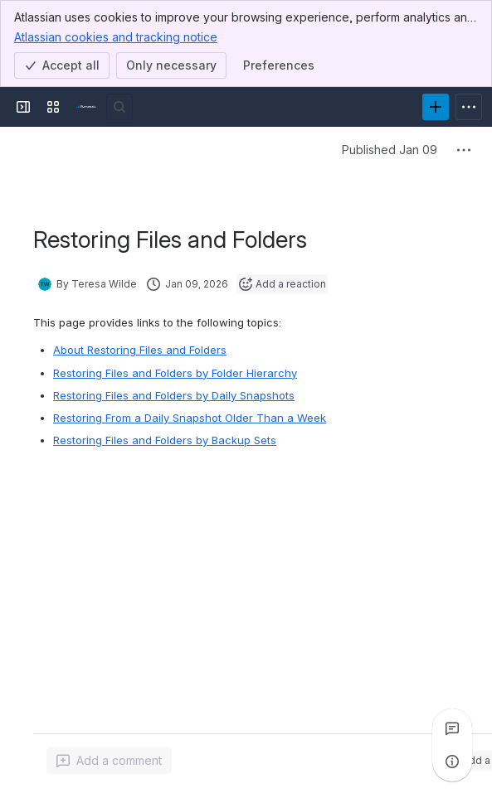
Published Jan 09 (389, 150)
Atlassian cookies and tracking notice (115, 36)
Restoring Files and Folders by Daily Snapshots (174, 395)
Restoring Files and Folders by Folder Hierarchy (175, 373)
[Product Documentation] (86, 107)
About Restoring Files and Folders (140, 349)
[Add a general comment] (109, 760)
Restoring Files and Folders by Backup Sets (164, 440)
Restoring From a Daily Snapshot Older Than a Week (189, 417)
